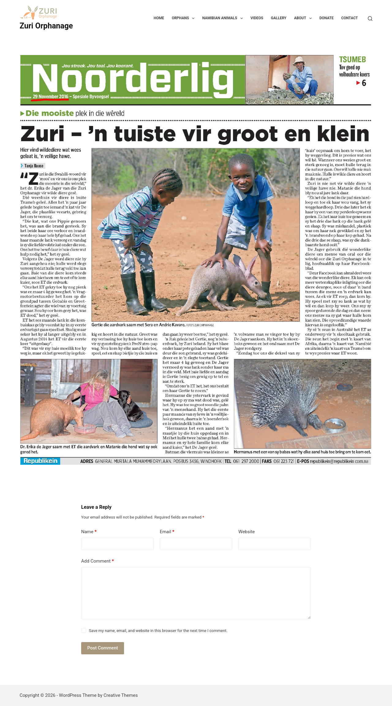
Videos (257, 18)
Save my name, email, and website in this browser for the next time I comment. (158, 630)
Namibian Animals (223, 18)
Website (246, 531)
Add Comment (97, 561)
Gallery (278, 18)
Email (167, 532)
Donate (326, 18)
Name (89, 532)
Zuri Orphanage (46, 25)
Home (159, 18)
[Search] (370, 18)
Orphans (184, 18)
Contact (349, 18)
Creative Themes (121, 695)
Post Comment (102, 648)
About (304, 18)
